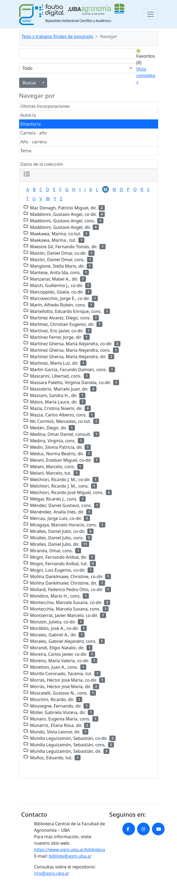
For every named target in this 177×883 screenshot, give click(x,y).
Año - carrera (33, 142)
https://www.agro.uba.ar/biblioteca (69, 850)
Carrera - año (33, 133)
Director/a (30, 124)
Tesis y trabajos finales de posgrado (57, 36)
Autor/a (28, 115)
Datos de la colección (41, 164)
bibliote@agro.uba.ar (70, 856)
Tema (26, 151)
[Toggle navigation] (150, 14)
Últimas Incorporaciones (45, 106)
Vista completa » (145, 75)
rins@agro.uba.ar (51, 873)
